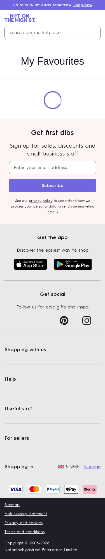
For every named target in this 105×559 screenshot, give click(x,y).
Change (92, 466)
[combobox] (52, 32)
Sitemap (12, 505)
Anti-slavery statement (25, 514)
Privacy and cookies (23, 523)
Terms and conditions (24, 532)
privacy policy (41, 201)
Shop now (82, 5)
